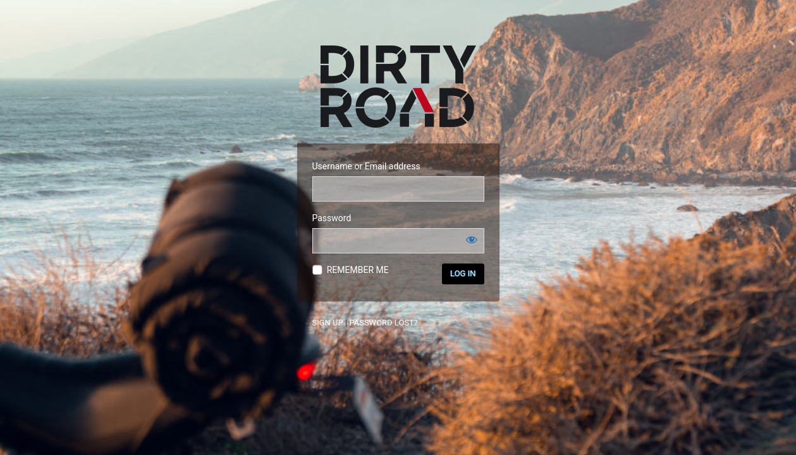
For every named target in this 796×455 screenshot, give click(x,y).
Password (332, 218)
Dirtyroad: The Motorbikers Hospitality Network (398, 87)
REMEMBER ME (358, 270)
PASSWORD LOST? (383, 322)
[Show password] (471, 239)
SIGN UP (327, 322)
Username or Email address (366, 166)
